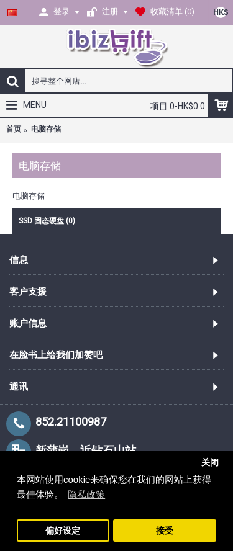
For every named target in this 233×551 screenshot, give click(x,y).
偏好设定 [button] (62, 530)
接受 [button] (164, 530)
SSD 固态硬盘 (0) (47, 221)
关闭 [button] (210, 462)
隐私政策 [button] (86, 494)
